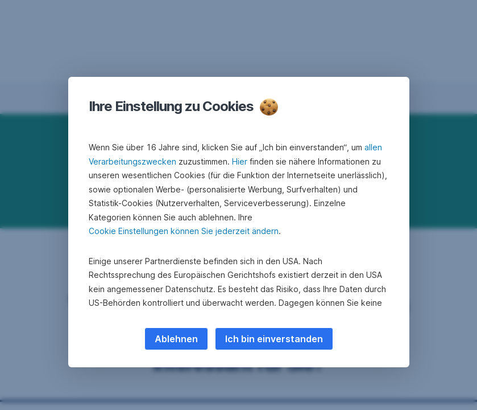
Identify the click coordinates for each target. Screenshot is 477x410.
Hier (239, 161)
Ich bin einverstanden (274, 339)
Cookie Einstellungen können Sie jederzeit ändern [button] (184, 231)
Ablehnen (176, 339)
